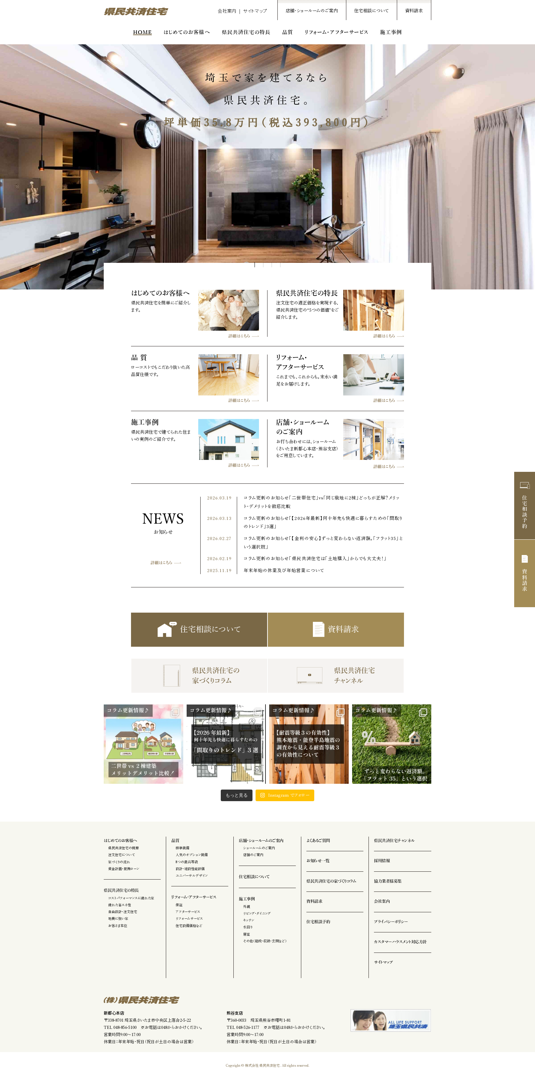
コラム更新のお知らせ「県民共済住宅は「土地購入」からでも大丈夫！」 (315, 558)
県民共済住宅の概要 (123, 848)
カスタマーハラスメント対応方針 (400, 942)
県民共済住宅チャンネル (336, 676)
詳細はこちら (161, 562)
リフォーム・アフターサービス (336, 32)
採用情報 (382, 860)
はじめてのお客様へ (186, 32)
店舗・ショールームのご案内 (312, 11)
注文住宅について (121, 854)
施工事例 (391, 32)
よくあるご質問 (318, 840)
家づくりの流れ (119, 862)
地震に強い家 (118, 918)
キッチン (248, 920)
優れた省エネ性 (119, 904)
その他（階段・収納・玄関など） (265, 941)
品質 (287, 32)
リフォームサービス (189, 918)
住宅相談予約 (525, 505)
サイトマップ (255, 11)
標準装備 (182, 848)
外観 (246, 906)
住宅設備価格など (189, 925)
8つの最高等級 (187, 862)
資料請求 (414, 11)
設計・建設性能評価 (190, 868)
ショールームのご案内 (259, 848)
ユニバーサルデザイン (192, 875)
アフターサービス (188, 911)
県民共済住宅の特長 (246, 32)
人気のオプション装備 (192, 854)
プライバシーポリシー (391, 921)
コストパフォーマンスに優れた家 (131, 898)
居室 (246, 934)
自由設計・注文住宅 (122, 911)
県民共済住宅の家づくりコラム (199, 676)
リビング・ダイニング (257, 913)
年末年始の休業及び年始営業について (284, 570)
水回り (247, 927)
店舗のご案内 (253, 854)
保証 (179, 904)
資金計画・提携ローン (123, 868)
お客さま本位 (117, 925)
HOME (142, 32)
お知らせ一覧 (317, 860)
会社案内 (227, 11)
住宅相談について (371, 11)
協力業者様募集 (388, 881)
